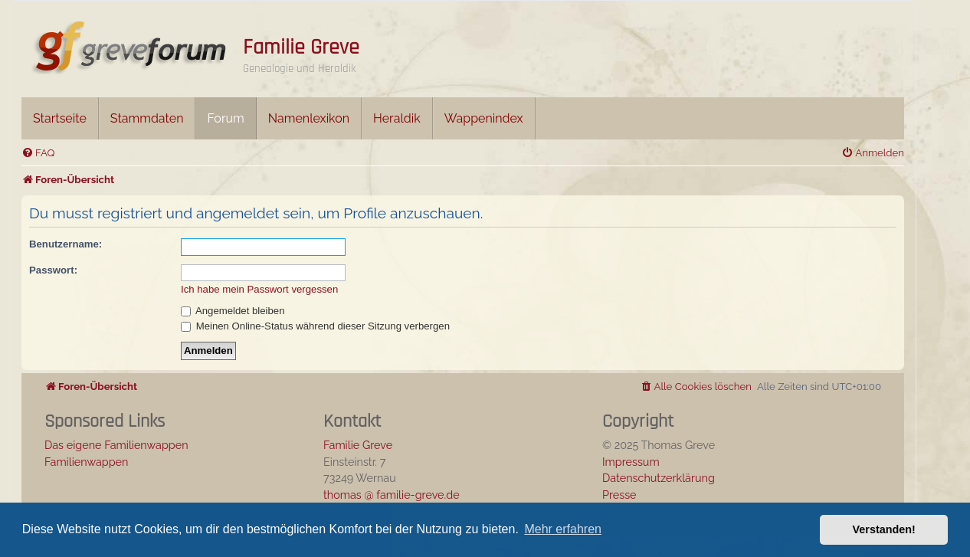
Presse (619, 494)
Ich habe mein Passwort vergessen (259, 289)
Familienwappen (86, 461)
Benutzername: (65, 244)
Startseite (60, 118)
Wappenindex (483, 118)
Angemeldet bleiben (233, 310)
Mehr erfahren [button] (562, 529)
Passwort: (53, 270)
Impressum (631, 461)
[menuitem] (37, 153)
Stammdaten (147, 118)
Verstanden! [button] (884, 529)
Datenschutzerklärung (658, 477)
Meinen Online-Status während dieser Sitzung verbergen (315, 326)
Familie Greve (301, 47)
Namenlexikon (308, 118)
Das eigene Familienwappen (116, 444)
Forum (225, 118)
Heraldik (397, 118)
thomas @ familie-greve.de (391, 494)
